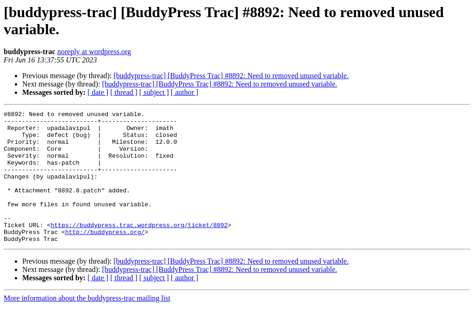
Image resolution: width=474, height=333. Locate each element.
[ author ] (185, 92)
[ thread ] (123, 92)
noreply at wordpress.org (94, 52)
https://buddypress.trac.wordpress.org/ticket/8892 (138, 248)
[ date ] (97, 92)
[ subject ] (154, 92)
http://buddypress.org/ (105, 257)
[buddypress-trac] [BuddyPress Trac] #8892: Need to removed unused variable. (231, 76)
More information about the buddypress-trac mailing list (87, 324)
